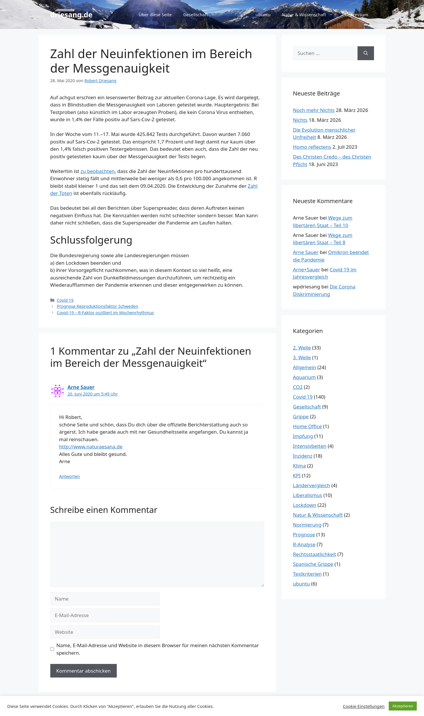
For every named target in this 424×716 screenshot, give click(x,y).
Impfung (303, 436)
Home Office (307, 426)
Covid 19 (235, 14)
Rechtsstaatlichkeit (314, 554)
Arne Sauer (81, 387)
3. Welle (302, 357)
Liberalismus (307, 495)
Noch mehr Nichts (314, 110)
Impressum (356, 14)
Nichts (300, 120)
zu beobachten (98, 171)
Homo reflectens (312, 146)
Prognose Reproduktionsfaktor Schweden (97, 306)
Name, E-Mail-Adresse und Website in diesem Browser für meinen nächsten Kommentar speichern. (157, 649)
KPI (297, 475)
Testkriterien (307, 573)
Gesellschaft (202, 14)
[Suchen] (366, 53)
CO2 (298, 387)
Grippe (301, 416)
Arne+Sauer (306, 269)
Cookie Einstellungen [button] (363, 706)
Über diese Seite (155, 14)
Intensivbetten (310, 446)
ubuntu (263, 14)
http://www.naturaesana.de (91, 446)
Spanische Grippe (313, 564)
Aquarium (304, 377)
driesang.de (71, 14)
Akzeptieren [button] (402, 705)
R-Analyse (304, 544)
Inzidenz (302, 455)
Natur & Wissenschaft (310, 14)
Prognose (304, 534)
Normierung (307, 524)
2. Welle (302, 347)
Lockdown (304, 505)
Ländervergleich (311, 485)
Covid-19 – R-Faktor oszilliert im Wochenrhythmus (105, 312)
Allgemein (304, 367)
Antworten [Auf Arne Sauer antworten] (69, 476)
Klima (299, 465)
